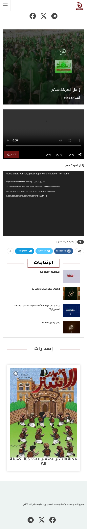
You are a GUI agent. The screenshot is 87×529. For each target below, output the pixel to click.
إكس (48, 154)
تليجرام (59, 154)
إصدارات (43, 349)
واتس (71, 154)
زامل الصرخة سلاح (66, 242)
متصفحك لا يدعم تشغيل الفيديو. (43, 129)
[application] (43, 203)
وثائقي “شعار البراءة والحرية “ (45, 289)
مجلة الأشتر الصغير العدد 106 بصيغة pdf (43, 461)
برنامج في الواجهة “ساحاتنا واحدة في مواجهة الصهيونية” (37, 308)
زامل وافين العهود (51, 323)
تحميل (11, 154)
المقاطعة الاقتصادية (50, 272)
